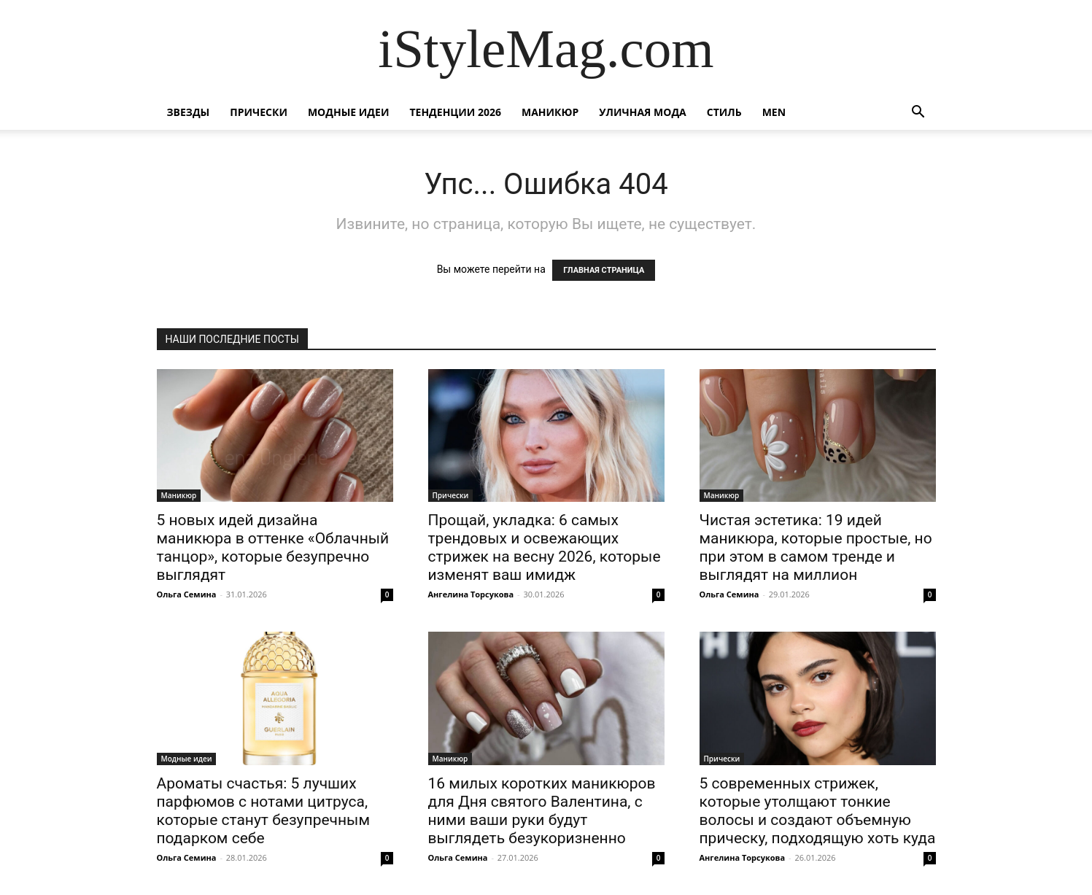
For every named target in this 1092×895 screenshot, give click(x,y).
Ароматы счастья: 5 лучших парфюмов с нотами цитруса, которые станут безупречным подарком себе (264, 811)
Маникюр (550, 112)
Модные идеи (349, 112)
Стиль (724, 112)
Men (774, 112)
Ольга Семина (187, 594)
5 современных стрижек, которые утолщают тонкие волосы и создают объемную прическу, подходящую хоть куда (818, 811)
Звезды (188, 112)
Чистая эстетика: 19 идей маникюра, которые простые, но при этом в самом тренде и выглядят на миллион (816, 547)
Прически (258, 112)
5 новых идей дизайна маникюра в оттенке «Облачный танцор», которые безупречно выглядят (273, 547)
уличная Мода (642, 112)
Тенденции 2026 (455, 112)
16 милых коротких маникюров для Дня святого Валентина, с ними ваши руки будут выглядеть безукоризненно (542, 811)
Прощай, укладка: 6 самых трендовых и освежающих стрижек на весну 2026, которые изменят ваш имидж (544, 547)
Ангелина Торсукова (471, 594)
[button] (918, 113)
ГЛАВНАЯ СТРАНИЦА (603, 270)
